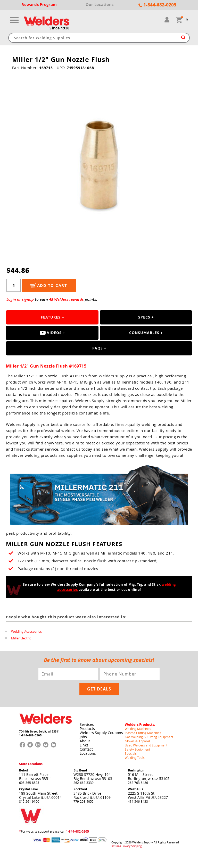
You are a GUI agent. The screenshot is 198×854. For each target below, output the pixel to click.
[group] (99, 163)
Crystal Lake (28, 789)
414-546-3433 (138, 801)
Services (87, 724)
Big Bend (80, 770)
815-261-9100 (29, 801)
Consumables (144, 332)
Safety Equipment (137, 749)
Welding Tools (135, 757)
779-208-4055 (83, 801)
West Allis (135, 789)
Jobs (83, 736)
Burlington (136, 770)
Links (84, 745)
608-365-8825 (29, 782)
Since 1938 (60, 28)
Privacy (126, 846)
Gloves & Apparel (137, 741)
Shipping (136, 846)
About (85, 740)
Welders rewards (69, 299)
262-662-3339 (83, 782)
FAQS (97, 348)
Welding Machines (138, 729)
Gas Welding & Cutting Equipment (149, 737)
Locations (88, 753)
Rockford (80, 789)
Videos (51, 332)
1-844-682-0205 (30, 735)
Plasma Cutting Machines (143, 733)
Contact (86, 749)
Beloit (23, 770)
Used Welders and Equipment (146, 745)
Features (51, 317)
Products (87, 728)
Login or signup (20, 299)
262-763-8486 (138, 782)
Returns (116, 846)
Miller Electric (21, 638)
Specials (131, 753)
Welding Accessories (26, 631)
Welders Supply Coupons (101, 732)
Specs (144, 317)
